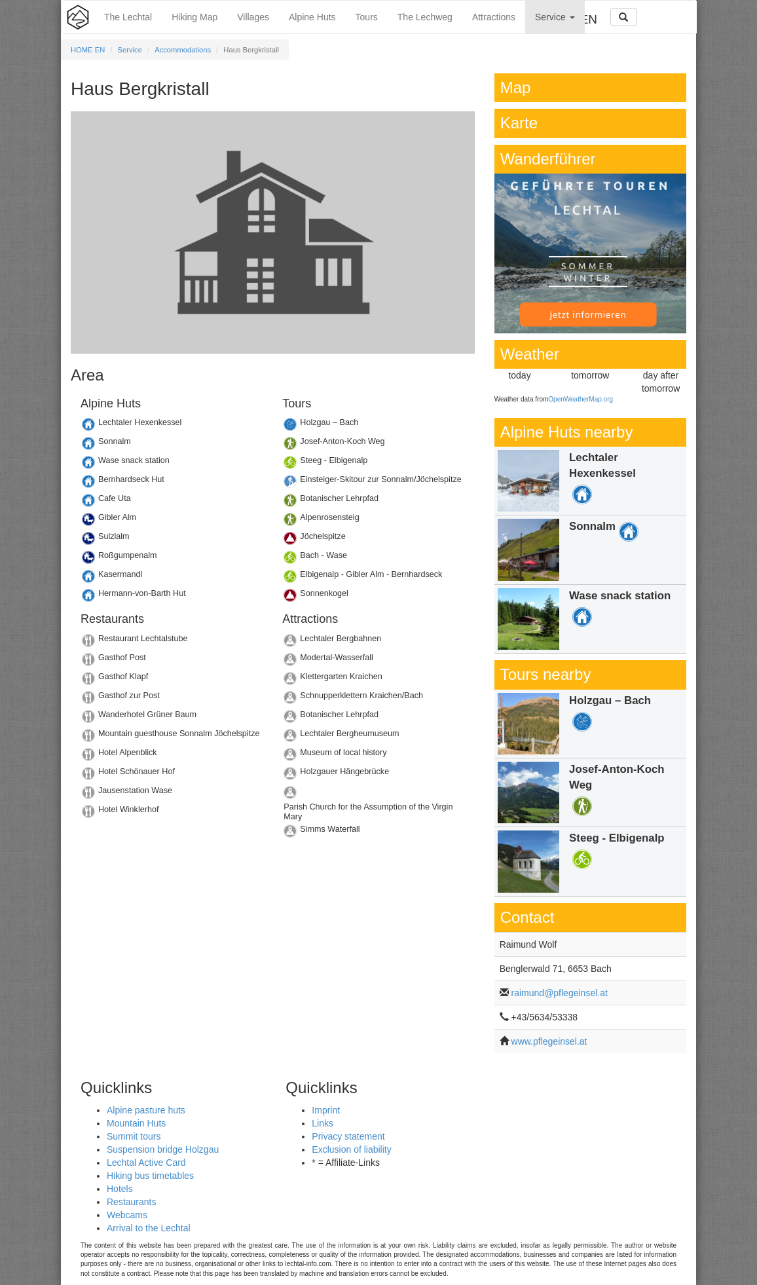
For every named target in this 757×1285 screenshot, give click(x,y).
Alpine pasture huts (146, 1110)
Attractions (493, 17)
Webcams (127, 1215)
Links (322, 1123)
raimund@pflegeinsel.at (559, 993)
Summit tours (133, 1136)
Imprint (326, 1110)
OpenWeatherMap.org (580, 399)
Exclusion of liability (351, 1149)
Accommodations (183, 50)
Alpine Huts (312, 17)
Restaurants (131, 1202)
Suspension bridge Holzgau (163, 1149)
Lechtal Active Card (146, 1162)
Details (172, 426)
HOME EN (88, 50)
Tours (367, 17)
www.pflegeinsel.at (549, 1041)
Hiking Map (194, 17)
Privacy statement (348, 1136)
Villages (253, 17)
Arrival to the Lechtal (149, 1228)
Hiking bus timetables (150, 1175)
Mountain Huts (136, 1123)
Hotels (120, 1188)
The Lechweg (424, 17)
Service (555, 17)
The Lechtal (128, 17)
